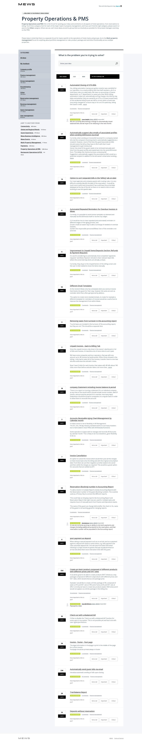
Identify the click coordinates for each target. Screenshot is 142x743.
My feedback (24, 64)
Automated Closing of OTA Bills (83, 85)
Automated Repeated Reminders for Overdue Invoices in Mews (93, 210)
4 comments (85, 695)
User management (26, 116)
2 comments (85, 653)
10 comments (73, 593)
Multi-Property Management (31, 143)
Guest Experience (27, 133)
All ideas (23, 58)
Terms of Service (119, 738)
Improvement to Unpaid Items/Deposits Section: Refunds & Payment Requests (94, 251)
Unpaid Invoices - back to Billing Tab (85, 346)
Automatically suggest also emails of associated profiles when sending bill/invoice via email (93, 133)
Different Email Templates (81, 286)
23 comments (85, 676)
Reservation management (29, 98)
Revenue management (28, 104)
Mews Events (25, 139)
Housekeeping (25, 87)
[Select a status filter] (104, 76)
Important (104, 114)
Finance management (28, 75)
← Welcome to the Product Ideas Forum (36, 13)
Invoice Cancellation (78, 455)
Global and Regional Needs (30, 130)
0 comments (73, 108)
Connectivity (25, 126)
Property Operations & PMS (31, 149)
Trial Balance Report (78, 692)
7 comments (85, 305)
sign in (118, 6)
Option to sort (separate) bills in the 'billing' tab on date (93, 178)
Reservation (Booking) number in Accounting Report (92, 486)
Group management (27, 81)
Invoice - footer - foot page (81, 642)
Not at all (95, 114)
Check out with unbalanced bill (83, 615)
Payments (24, 146)
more (85, 104)
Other (22, 92)
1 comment (85, 162)
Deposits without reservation (82, 711)
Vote (61, 90)
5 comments (73, 512)
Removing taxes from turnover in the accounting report (93, 321)
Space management (27, 110)
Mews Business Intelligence (30, 136)
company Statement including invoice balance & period (93, 387)
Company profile (26, 69)
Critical (114, 114)
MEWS (111, 738)
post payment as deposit (80, 538)
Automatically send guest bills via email (86, 669)
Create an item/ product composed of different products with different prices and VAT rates (93, 570)
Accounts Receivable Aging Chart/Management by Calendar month (91, 419)
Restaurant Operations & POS (31, 152)
